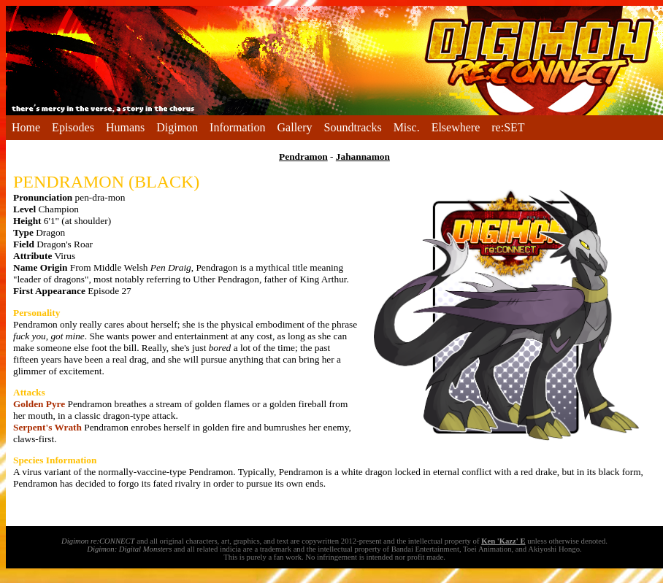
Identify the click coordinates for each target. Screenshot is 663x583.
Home (26, 127)
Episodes (73, 127)
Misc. (407, 127)
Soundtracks (353, 127)
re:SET (507, 127)
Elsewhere (456, 127)
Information (237, 127)
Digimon (177, 127)
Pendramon (303, 156)
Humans (125, 127)
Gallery (295, 127)
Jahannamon (363, 156)
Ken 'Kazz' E (503, 541)
